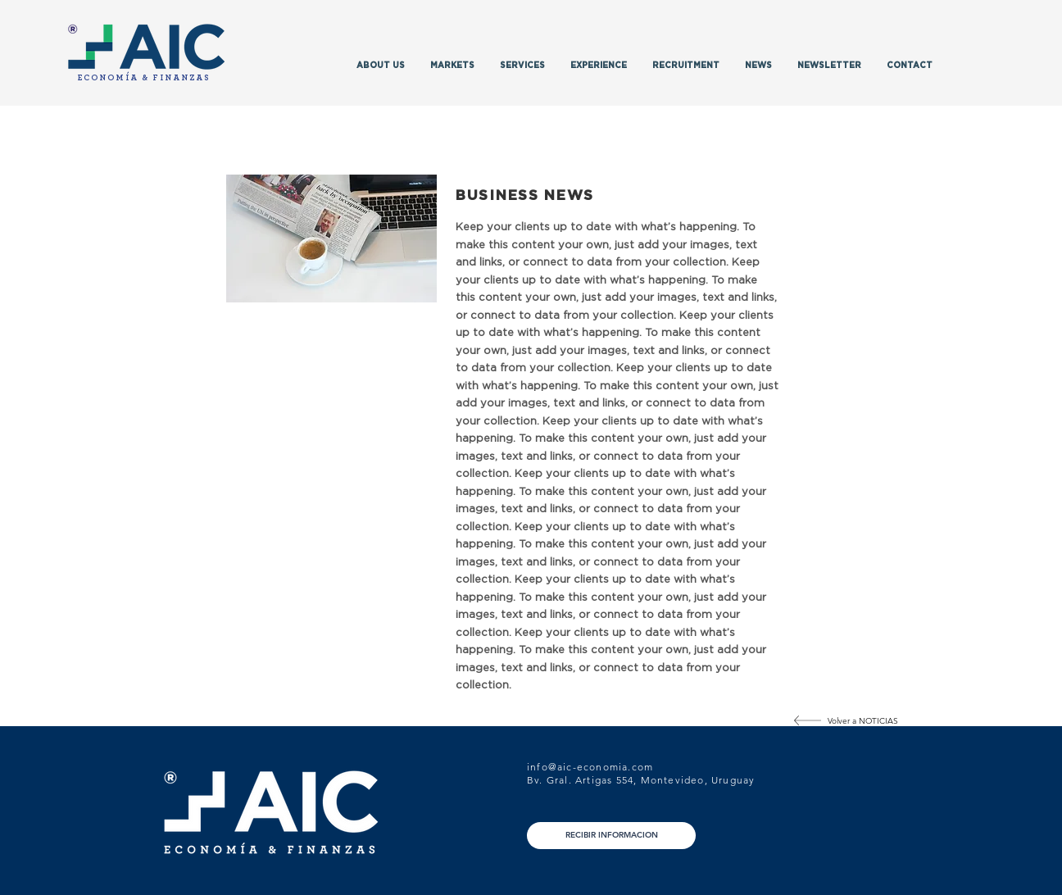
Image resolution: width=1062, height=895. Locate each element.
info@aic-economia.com (590, 767)
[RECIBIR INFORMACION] (611, 835)
